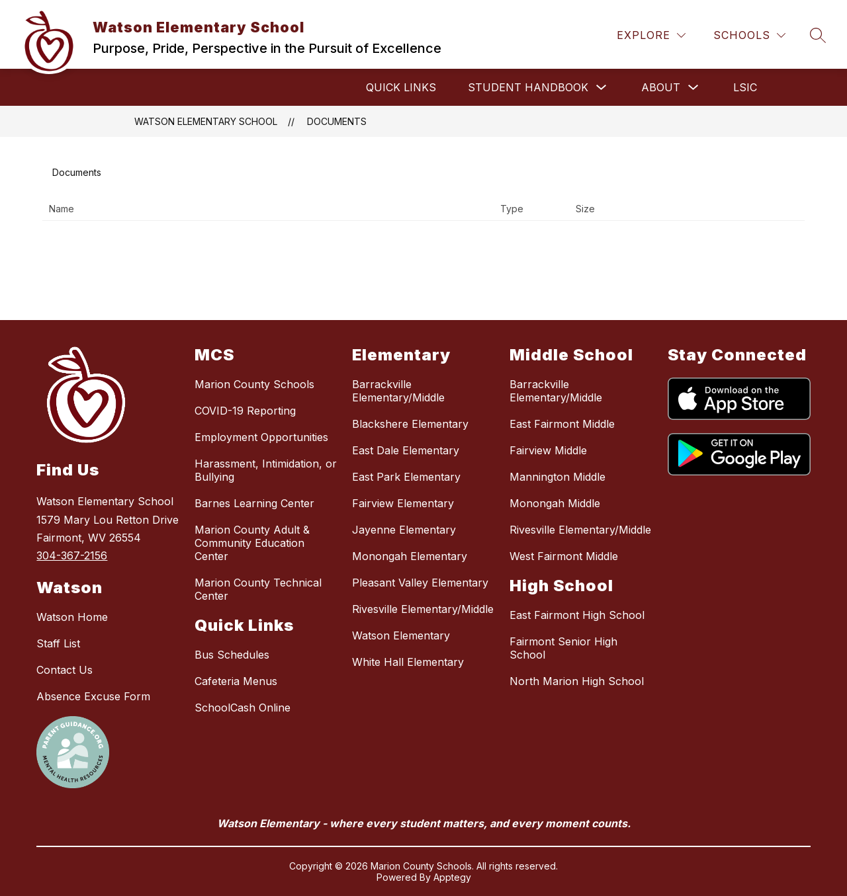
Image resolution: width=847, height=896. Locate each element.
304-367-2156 (71, 555)
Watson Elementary (401, 635)
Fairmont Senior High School (563, 648)
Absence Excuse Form (93, 696)
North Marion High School (577, 681)
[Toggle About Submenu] (693, 88)
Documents (337, 121)
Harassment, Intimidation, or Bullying (266, 470)
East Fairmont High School (577, 615)
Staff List (58, 643)
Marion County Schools (254, 384)
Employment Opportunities (261, 437)
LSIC (745, 87)
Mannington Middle (557, 476)
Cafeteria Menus (236, 681)
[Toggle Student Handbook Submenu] (601, 88)
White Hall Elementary (408, 662)
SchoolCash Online (242, 707)
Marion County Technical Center (258, 589)
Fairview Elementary (403, 503)
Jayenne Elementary (404, 529)
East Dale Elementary (405, 450)
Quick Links (401, 87)
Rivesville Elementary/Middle (423, 609)
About (660, 87)
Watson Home (72, 617)
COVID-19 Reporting (245, 410)
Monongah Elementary (409, 556)
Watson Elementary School (205, 121)
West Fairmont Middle (564, 556)
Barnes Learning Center (254, 503)
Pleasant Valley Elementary (420, 582)
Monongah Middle (555, 503)
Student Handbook (528, 87)
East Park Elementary (406, 476)
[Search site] (818, 35)
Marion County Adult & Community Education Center (252, 543)
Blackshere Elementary (410, 423)
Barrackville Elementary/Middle (398, 391)
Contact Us (64, 669)
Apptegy (452, 877)
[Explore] (651, 35)
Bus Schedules (232, 654)
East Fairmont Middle (562, 423)
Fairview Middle (548, 450)
